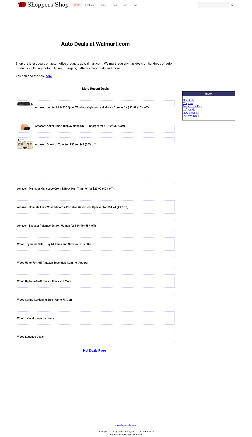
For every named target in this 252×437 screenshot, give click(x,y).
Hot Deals (188, 100)
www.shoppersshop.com (126, 425)
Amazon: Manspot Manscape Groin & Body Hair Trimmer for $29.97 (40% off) (65, 188)
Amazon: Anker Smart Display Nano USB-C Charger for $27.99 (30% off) (80, 126)
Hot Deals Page (94, 350)
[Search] (232, 5)
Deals (77, 5)
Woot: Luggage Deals (30, 336)
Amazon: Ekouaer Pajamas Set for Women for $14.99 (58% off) (56, 225)
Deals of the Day (192, 106)
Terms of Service (118, 434)
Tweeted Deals (191, 115)
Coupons (188, 103)
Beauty (102, 5)
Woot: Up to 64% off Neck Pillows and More (44, 281)
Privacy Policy (135, 434)
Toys (134, 5)
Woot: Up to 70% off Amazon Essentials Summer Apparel (52, 262)
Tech (124, 5)
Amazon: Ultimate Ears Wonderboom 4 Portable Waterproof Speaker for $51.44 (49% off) (72, 207)
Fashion (89, 5)
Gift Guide (189, 109)
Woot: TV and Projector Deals (35, 318)
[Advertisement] (126, 23)
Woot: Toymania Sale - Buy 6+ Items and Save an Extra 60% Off (56, 244)
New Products (191, 112)
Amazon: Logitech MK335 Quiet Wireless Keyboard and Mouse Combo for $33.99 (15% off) (92, 107)
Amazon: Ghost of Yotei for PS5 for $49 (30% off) (65, 144)
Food (114, 5)
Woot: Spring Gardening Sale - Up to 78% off (44, 299)
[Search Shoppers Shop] (213, 5)
